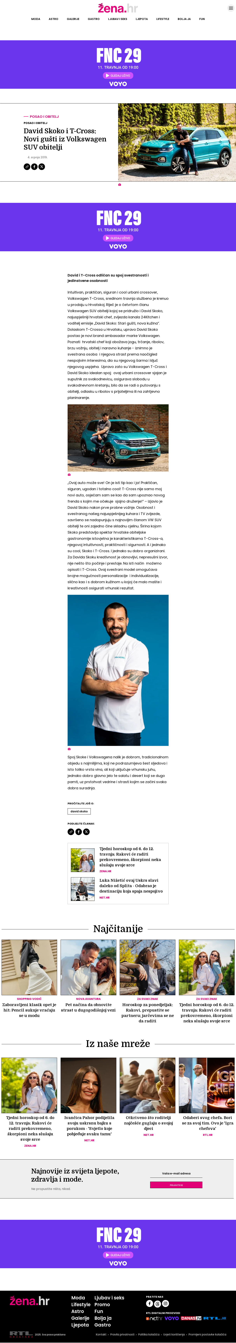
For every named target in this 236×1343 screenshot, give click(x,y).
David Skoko (79, 811)
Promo (102, 1305)
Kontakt (101, 1335)
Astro (53, 19)
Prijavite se (176, 1185)
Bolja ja (184, 19)
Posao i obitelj (44, 116)
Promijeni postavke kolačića (207, 1335)
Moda (35, 19)
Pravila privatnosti (122, 1335)
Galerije (73, 19)
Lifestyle (162, 19)
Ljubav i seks (117, 19)
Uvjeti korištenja (174, 1335)
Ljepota (142, 19)
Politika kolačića (148, 1335)
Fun (202, 19)
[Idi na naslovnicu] (118, 12)
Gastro (94, 19)
